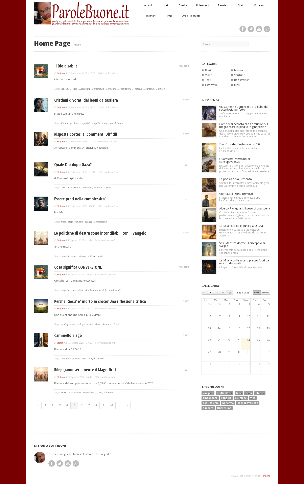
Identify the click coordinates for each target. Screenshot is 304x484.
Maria (64, 392)
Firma (169, 16)
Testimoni (150, 16)
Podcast (259, 5)
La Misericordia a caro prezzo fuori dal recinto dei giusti (244, 261)
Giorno (265, 292)
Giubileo (160, 88)
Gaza (63, 187)
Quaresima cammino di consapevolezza (234, 160)
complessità (100, 221)
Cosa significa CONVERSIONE (78, 267)
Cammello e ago (68, 335)
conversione (77, 289)
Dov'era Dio (74, 187)
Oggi (230, 292)
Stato (241, 5)
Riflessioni (202, 5)
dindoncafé (66, 122)
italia (100, 255)
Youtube (259, 29)
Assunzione (75, 392)
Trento (116, 324)
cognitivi (85, 122)
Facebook (242, 29)
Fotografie (211, 85)
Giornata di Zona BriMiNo (236, 194)
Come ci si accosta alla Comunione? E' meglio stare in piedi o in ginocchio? (244, 125)
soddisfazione (68, 324)
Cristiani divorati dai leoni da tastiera (86, 100)
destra (82, 255)
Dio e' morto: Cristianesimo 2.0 (239, 144)
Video (74, 88)
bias (76, 122)
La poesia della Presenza (235, 179)
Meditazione (124, 88)
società (88, 221)
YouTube (65, 88)
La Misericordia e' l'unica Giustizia (241, 226)
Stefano (61, 73)
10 (111, 405)
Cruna (76, 358)
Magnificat (88, 392)
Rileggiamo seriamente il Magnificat (85, 369)
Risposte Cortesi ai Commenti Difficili (85, 134)
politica (92, 255)
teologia (81, 324)
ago (84, 358)
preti (70, 221)
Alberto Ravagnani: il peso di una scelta (244, 208)
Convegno (111, 88)
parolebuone (116, 122)
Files (237, 85)
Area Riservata (191, 16)
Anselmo (106, 324)
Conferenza (98, 88)
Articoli (148, 5)
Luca (98, 392)
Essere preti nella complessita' (80, 199)
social (105, 122)
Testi (208, 80)
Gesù (97, 324)
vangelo (96, 122)
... (119, 405)
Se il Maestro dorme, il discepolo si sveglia (242, 244)
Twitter (251, 29)
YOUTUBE (184, 66)
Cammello (66, 358)
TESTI (186, 100)
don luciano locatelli (96, 289)
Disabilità (84, 88)
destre (74, 255)
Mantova (149, 88)
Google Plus (267, 29)
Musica (238, 70)
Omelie (183, 5)
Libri (165, 5)
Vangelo (87, 187)
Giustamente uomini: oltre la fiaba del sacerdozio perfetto (243, 108)
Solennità (108, 392)
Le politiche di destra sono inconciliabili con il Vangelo (100, 233)
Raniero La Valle (102, 187)
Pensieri (223, 5)
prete (63, 221)
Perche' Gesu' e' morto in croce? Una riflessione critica (100, 301)
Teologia (137, 88)
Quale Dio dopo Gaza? (73, 164)
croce (90, 324)
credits (266, 475)
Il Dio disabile (65, 66)
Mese (256, 292)
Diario (208, 70)
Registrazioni (242, 80)
